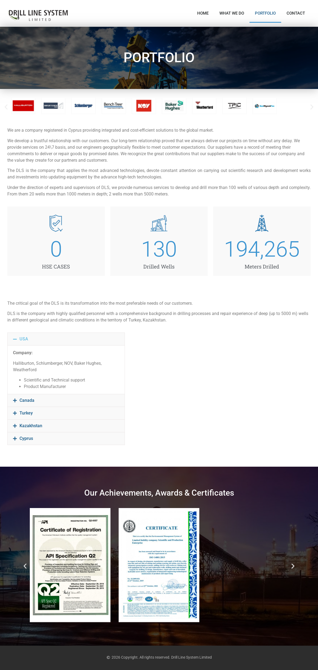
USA (24, 338)
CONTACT (296, 13)
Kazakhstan (31, 425)
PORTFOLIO (265, 13)
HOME (203, 13)
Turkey (26, 413)
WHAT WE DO (231, 13)
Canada (27, 400)
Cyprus (26, 438)
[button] (6, 106)
